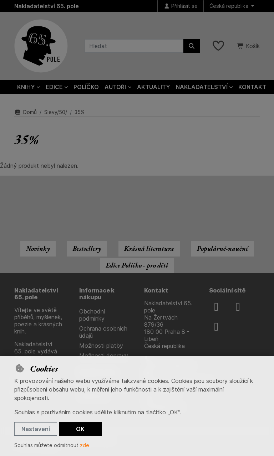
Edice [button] (54, 86)
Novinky (38, 248)
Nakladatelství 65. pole (46, 6)
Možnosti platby (101, 345)
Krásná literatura (149, 248)
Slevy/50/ (55, 112)
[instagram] (238, 307)
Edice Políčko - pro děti (137, 265)
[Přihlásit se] (180, 6)
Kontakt (252, 86)
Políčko (86, 86)
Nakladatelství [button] (202, 86)
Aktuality (153, 86)
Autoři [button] (115, 86)
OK (80, 428)
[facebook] (216, 307)
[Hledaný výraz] (134, 46)
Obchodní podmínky (92, 315)
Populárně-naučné (222, 248)
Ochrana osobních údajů (103, 332)
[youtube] (216, 327)
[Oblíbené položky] (218, 46)
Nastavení (35, 428)
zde (84, 445)
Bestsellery (87, 248)
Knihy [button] (26, 86)
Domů (25, 112)
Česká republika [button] (229, 6)
